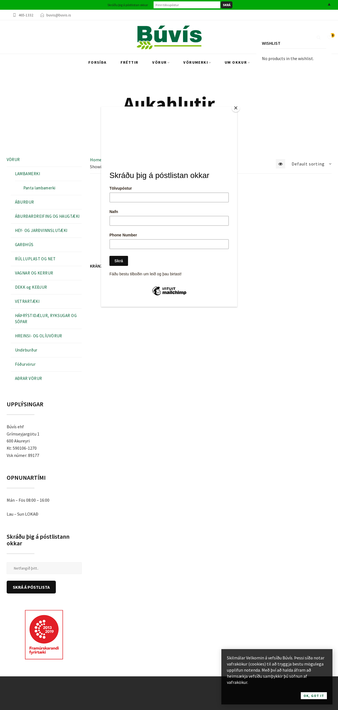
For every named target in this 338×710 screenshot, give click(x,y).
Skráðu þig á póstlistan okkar (127, 5)
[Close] (236, 108)
